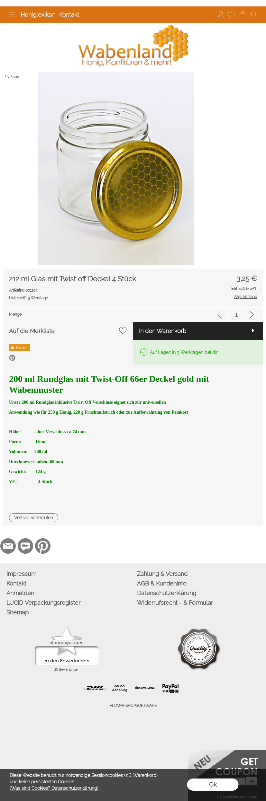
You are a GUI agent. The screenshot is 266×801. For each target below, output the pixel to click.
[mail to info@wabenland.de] (8, 546)
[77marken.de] (25, 546)
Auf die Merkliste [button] (32, 331)
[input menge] (236, 314)
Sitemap (17, 612)
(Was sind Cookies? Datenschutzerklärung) (54, 788)
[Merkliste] (231, 15)
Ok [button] (212, 784)
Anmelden (220, 14)
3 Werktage (28, 298)
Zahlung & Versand (162, 573)
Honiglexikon (38, 14)
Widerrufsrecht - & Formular (175, 602)
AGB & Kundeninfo (162, 583)
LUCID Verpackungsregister (43, 602)
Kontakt (69, 14)
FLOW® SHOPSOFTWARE (133, 705)
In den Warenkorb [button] (162, 331)
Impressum (21, 573)
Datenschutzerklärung (166, 593)
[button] (11, 15)
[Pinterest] (43, 546)
